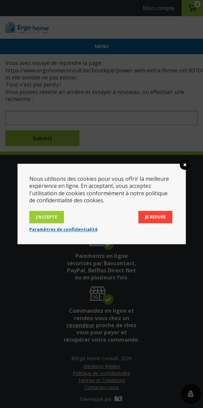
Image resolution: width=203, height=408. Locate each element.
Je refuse (155, 217)
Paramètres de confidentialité (63, 230)
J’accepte (46, 217)
